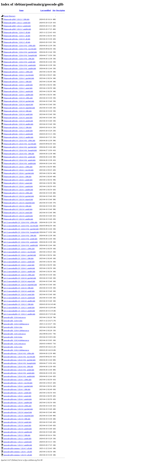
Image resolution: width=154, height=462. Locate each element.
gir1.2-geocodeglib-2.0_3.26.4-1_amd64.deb (19, 271)
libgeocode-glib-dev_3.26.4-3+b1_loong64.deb (20, 55)
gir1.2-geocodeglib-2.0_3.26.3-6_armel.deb (19, 294)
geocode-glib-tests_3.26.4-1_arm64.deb (18, 399)
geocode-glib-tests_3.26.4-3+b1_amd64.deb (19, 376)
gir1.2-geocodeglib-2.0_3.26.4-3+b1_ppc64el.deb (21, 229)
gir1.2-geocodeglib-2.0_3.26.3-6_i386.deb (19, 288)
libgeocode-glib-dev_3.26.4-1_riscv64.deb (19, 75)
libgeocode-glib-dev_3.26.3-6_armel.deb (18, 118)
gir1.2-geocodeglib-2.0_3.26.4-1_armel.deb (19, 265)
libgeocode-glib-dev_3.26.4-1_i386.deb (18, 82)
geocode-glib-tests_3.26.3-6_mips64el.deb (19, 416)
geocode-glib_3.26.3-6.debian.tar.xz (16, 340)
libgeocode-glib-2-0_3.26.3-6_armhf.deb (18, 209)
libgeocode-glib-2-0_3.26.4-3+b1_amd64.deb (20, 163)
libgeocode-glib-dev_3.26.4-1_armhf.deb (18, 85)
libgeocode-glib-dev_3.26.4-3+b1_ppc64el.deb (20, 52)
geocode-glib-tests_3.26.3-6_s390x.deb (17, 406)
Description (60, 10)
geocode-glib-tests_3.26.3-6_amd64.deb (18, 432)
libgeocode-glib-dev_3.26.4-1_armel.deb (18, 88)
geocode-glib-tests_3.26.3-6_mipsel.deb (18, 412)
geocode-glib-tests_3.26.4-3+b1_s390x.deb (19, 353)
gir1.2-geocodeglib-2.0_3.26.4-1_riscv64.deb (20, 252)
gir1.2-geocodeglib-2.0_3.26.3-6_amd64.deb (19, 301)
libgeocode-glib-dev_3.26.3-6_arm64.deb (18, 121)
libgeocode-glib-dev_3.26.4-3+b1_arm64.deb (20, 65)
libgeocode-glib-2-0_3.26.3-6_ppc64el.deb (19, 196)
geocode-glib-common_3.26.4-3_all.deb (18, 448)
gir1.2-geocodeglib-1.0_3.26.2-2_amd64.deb (19, 314)
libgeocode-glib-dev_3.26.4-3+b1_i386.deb (19, 59)
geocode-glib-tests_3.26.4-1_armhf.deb (17, 393)
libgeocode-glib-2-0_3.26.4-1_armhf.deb (18, 180)
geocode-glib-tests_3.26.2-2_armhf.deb (17, 439)
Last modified (45, 10)
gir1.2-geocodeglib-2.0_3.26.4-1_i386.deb (19, 258)
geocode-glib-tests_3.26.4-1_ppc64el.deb (18, 386)
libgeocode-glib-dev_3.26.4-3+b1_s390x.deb (19, 46)
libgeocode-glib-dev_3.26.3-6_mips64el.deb (19, 108)
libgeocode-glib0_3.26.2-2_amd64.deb (17, 29)
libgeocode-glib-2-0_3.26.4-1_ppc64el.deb (19, 173)
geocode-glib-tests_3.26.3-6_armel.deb (17, 425)
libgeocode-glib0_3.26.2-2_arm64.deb (17, 26)
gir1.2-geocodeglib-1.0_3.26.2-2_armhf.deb (19, 308)
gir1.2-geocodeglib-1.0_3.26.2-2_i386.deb (19, 304)
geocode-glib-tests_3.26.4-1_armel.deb (17, 396)
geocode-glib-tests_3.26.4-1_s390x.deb (17, 380)
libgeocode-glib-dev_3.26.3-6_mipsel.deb (18, 104)
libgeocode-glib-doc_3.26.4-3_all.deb (17, 32)
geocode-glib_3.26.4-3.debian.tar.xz (16, 324)
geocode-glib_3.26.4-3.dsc (13, 321)
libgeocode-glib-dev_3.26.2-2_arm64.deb (18, 134)
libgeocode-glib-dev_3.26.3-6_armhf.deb (18, 114)
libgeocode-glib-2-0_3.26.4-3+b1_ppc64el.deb (20, 147)
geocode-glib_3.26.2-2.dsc (13, 347)
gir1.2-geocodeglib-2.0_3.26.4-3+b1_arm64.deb (21, 242)
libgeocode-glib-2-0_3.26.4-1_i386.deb (17, 177)
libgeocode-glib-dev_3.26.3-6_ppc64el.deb (19, 101)
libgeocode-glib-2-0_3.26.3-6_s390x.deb (18, 193)
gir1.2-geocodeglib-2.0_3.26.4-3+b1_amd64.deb (21, 245)
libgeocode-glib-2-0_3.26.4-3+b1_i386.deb (19, 154)
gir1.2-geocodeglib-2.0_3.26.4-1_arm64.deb (19, 268)
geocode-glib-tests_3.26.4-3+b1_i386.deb (18, 366)
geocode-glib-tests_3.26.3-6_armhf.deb (17, 422)
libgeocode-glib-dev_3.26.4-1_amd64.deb (18, 95)
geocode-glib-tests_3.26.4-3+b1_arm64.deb (19, 373)
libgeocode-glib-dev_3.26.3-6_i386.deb (18, 111)
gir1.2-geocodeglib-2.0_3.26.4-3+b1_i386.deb (20, 235)
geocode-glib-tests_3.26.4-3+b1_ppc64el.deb (19, 360)
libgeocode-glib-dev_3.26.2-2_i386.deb (18, 127)
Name (21, 10)
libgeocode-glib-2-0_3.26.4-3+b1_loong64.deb (20, 150)
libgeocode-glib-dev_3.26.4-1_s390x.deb (18, 72)
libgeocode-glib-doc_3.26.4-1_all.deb (17, 36)
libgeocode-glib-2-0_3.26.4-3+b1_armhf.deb (19, 157)
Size (54, 10)
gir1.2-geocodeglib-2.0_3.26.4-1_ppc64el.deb (20, 255)
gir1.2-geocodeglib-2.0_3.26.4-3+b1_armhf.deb (20, 239)
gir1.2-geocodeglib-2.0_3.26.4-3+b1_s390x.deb (20, 222)
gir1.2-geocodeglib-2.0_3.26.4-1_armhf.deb (19, 262)
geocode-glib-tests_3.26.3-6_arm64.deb (18, 429)
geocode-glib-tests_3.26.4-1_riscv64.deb (18, 383)
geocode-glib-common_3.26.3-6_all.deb (18, 455)
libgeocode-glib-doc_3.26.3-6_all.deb (17, 39)
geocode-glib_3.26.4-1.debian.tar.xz (16, 330)
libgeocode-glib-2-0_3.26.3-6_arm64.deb (18, 216)
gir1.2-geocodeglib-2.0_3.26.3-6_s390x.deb (19, 275)
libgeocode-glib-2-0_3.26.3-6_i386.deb (17, 206)
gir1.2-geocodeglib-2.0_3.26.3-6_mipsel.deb (19, 281)
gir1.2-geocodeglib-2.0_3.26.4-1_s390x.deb (19, 249)
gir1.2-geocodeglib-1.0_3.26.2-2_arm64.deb (19, 311)
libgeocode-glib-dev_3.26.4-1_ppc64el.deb (19, 78)
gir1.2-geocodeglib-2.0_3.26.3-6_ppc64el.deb (20, 278)
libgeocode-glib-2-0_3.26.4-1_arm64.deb (18, 186)
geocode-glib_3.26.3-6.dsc (13, 337)
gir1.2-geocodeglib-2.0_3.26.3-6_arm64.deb (19, 298)
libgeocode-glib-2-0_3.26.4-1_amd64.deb (18, 190)
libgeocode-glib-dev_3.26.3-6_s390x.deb (18, 98)
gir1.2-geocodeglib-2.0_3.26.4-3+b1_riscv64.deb (21, 226)
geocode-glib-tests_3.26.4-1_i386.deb (17, 389)
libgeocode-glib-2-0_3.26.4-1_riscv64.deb (18, 170)
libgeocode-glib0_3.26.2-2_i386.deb (16, 19)
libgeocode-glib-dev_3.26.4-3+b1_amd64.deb (20, 68)
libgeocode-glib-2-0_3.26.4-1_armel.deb (18, 183)
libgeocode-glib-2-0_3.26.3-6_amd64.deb (18, 219)
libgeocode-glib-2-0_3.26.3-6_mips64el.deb (19, 203)
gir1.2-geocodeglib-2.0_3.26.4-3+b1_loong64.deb (21, 232)
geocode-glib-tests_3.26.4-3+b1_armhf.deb (19, 370)
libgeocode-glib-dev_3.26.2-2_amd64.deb (18, 137)
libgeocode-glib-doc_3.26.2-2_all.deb (17, 42)
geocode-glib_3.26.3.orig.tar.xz (15, 334)
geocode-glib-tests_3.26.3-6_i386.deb (17, 419)
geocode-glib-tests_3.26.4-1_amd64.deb (18, 402)
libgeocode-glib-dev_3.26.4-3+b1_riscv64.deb (20, 49)
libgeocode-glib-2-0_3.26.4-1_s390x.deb (18, 167)
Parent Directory (9, 16)
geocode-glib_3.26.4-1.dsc (13, 327)
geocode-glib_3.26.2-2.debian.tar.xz (16, 350)
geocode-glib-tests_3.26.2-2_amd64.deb (18, 445)
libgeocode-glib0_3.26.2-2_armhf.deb (17, 23)
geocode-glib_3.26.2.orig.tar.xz (15, 344)
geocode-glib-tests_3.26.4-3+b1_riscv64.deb (19, 357)
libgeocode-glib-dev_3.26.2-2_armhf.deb (18, 131)
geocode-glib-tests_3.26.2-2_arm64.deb (18, 442)
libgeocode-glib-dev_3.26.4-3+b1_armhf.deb (19, 62)
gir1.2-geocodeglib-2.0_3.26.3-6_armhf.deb (19, 291)
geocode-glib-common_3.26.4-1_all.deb (18, 452)
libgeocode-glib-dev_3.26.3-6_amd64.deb (18, 124)
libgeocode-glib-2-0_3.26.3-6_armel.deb (18, 213)
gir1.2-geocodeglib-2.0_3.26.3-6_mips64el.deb (20, 285)
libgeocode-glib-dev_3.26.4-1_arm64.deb (18, 91)
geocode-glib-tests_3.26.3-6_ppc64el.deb (18, 409)
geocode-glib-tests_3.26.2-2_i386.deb (17, 435)
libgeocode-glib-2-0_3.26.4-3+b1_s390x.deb (19, 140)
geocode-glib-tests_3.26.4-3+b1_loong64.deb (20, 363)
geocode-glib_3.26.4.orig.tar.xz (15, 317)
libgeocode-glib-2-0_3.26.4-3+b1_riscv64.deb (20, 144)
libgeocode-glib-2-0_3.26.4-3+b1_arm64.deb (19, 160)
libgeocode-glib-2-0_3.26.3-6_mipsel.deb (18, 199)
